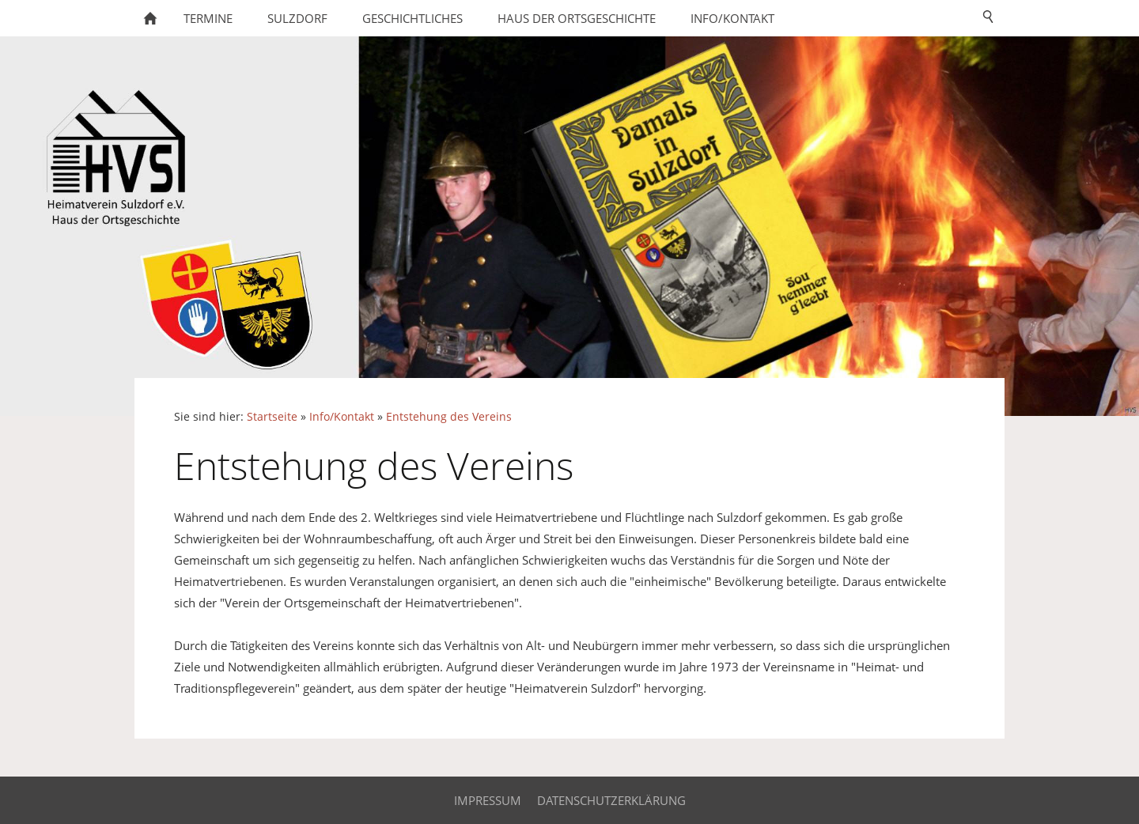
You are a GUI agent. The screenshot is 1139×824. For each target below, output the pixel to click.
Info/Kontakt (341, 417)
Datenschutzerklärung (611, 800)
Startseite (272, 417)
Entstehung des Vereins (449, 417)
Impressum (487, 800)
